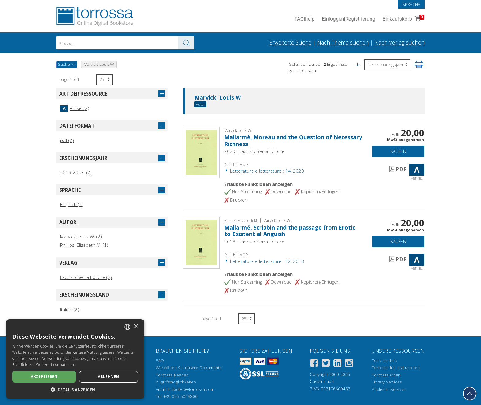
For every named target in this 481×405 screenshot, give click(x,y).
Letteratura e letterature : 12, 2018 (264, 261)
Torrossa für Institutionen (396, 367)
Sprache (411, 4)
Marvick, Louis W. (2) (81, 237)
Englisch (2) (71, 204)
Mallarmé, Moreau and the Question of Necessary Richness (293, 140)
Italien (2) (69, 309)
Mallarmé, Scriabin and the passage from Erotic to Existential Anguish (289, 231)
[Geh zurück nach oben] (469, 393)
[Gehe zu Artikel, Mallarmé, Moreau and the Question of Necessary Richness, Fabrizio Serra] (201, 152)
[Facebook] (314, 364)
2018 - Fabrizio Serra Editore (254, 241)
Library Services (387, 382)
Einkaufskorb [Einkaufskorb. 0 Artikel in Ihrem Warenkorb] (403, 19)
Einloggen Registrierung (348, 19)
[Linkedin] (337, 364)
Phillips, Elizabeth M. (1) (84, 245)
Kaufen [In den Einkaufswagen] (398, 151)
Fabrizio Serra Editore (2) (86, 277)
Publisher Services (389, 389)
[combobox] (125, 42)
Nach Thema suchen (343, 42)
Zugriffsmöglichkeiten (176, 382)
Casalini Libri (322, 381)
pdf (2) (67, 140)
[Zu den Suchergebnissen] (186, 42)
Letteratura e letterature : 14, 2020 (264, 171)
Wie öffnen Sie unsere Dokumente (189, 367)
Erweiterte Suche (290, 42)
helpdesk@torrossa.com (191, 389)
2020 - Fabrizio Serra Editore (254, 151)
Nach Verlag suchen (400, 42)
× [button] (135, 326)
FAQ (160, 360)
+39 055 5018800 (181, 396)
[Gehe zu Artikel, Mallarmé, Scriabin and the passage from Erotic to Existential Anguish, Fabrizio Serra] (201, 242)
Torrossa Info (384, 360)
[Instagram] (349, 364)
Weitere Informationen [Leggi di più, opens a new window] (55, 364)
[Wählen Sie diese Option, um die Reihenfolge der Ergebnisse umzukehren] (387, 64)
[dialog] (75, 359)
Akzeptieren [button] (44, 376)
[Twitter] (326, 364)
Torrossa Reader (172, 375)
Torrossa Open (386, 375)
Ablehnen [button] (108, 376)
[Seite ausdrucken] (419, 64)
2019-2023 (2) (76, 172)
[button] (357, 64)
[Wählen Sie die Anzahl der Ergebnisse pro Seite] (104, 79)
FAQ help (304, 19)
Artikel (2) (74, 108)
